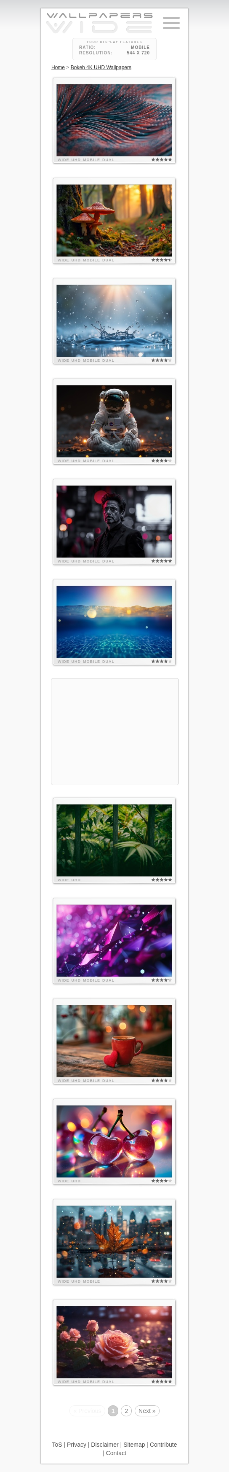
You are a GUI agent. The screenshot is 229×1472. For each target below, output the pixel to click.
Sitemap (134, 1444)
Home (58, 67)
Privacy (76, 1444)
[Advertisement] (115, 731)
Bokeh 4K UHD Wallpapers (101, 67)
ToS (57, 1444)
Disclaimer (104, 1444)
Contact (116, 1453)
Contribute (163, 1444)
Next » (146, 1410)
